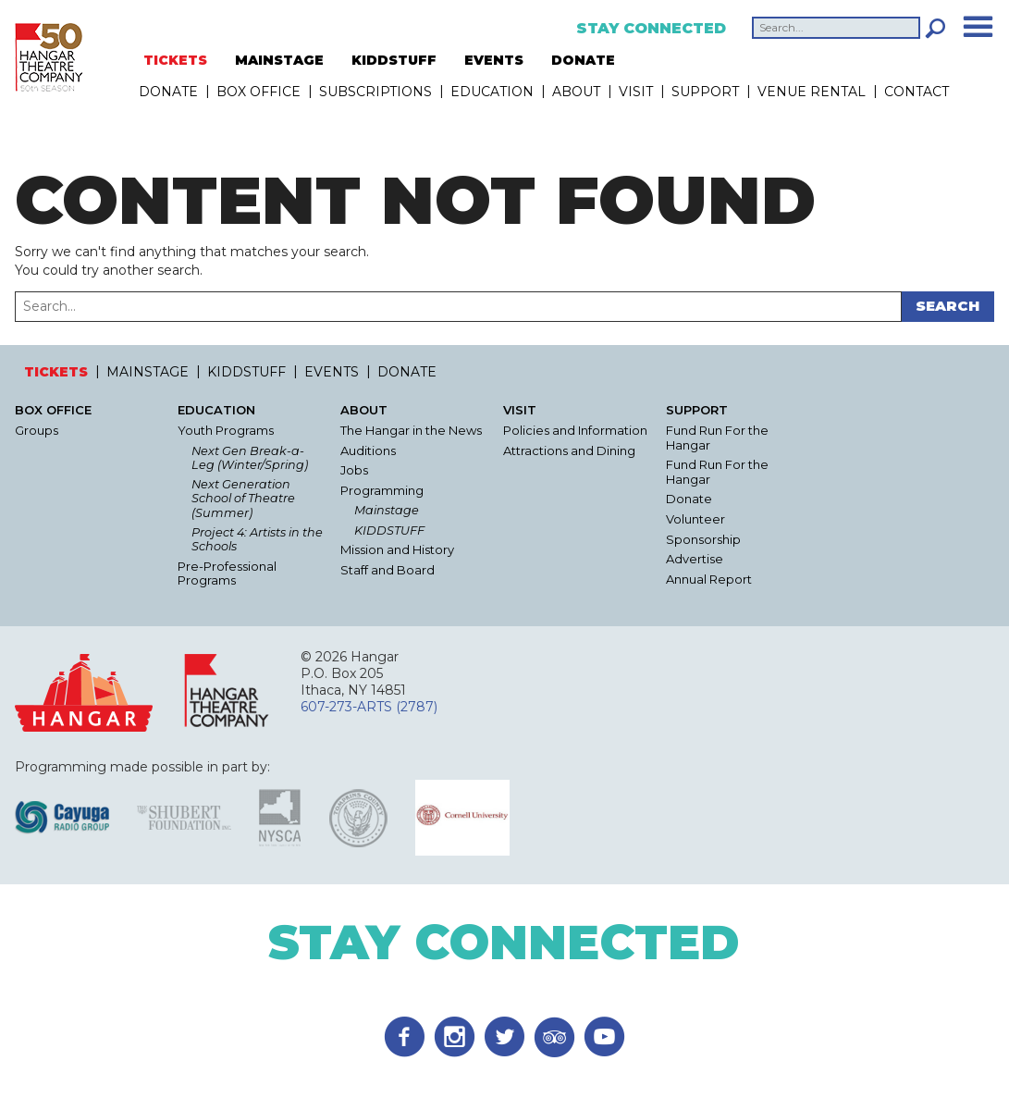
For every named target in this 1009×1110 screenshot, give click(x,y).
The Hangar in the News (411, 431)
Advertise (694, 559)
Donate (689, 499)
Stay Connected (651, 28)
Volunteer (695, 519)
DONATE (583, 60)
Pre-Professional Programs (227, 574)
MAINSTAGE (279, 60)
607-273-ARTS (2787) (369, 706)
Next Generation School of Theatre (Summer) (243, 498)
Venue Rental (811, 91)
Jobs (354, 470)
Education (492, 91)
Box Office (258, 91)
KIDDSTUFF (394, 60)
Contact (916, 91)
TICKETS (175, 60)
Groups (36, 431)
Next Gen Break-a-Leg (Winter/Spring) (249, 458)
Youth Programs (226, 431)
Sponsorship (703, 540)
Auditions (368, 451)
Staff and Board (387, 570)
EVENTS (493, 60)
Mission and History (397, 550)
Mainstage (386, 510)
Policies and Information (575, 431)
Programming (382, 491)
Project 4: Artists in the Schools (257, 539)
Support (705, 91)
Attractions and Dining (569, 451)
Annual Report (709, 579)
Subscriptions (375, 91)
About (576, 91)
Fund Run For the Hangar (717, 438)
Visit (636, 91)
